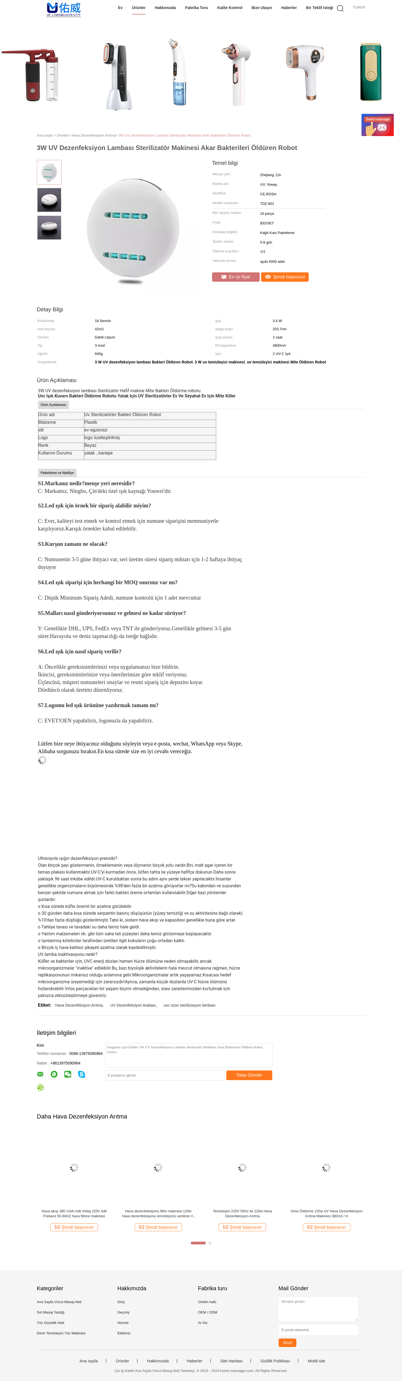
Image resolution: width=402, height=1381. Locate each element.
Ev (120, 7)
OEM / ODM (207, 1312)
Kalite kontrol (229, 7)
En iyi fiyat (235, 276)
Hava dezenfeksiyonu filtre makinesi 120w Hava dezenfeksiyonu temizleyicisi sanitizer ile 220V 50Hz (158, 1214)
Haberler (289, 7)
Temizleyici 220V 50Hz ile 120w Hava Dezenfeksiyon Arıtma (242, 1213)
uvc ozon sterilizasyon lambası (190, 1005)
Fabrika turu (196, 7)
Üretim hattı (207, 1302)
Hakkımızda (165, 7)
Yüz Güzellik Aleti (50, 1323)
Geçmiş (123, 1312)
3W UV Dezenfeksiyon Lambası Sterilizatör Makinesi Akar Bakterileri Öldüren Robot (184, 135)
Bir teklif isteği (319, 7)
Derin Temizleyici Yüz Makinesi (61, 1333)
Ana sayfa (89, 1361)
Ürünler (139, 7)
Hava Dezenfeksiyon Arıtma (79, 1005)
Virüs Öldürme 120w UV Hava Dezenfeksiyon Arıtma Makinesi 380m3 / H (326, 1213)
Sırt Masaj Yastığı (51, 1312)
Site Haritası (231, 1361)
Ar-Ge (202, 1323)
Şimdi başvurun (285, 276)
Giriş (121, 1302)
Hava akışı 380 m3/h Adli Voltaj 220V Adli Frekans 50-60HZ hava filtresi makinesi (74, 1213)
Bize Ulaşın (261, 7)
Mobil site (316, 1361)
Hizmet (122, 1323)
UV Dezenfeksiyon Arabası (133, 1005)
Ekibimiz (124, 1333)
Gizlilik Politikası (275, 1361)
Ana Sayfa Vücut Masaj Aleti (59, 1302)
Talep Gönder (249, 1075)
